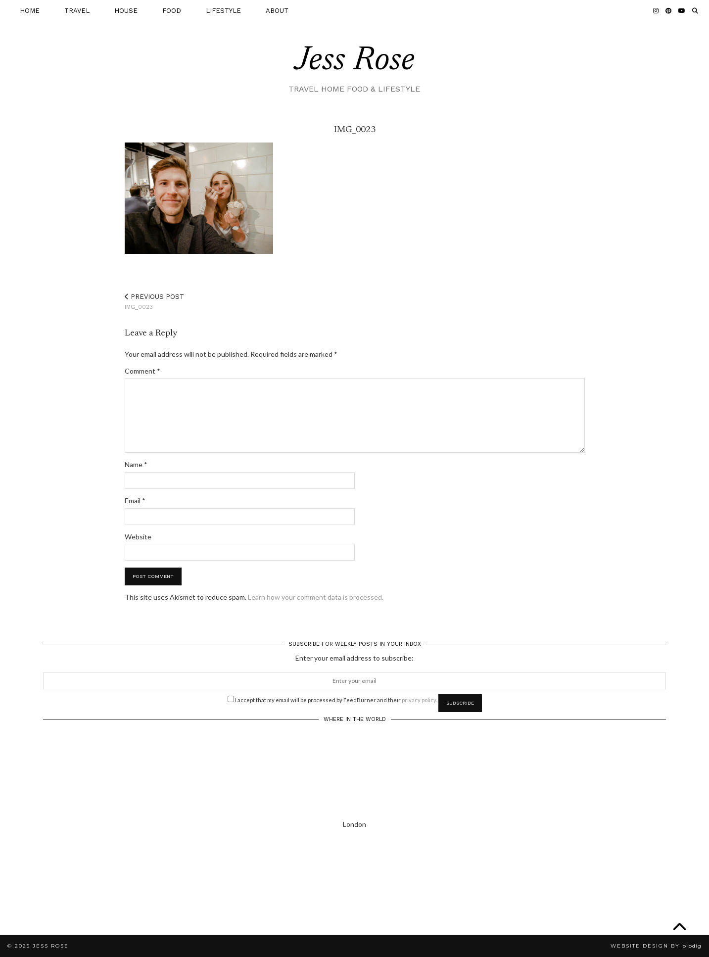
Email (135, 500)
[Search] (695, 11)
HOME (30, 10)
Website (138, 536)
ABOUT (277, 10)
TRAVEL (77, 10)
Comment (142, 371)
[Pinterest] (668, 11)
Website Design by (656, 946)
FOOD (171, 10)
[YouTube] (681, 11)
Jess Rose (355, 61)
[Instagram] (656, 11)
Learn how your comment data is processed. (315, 597)
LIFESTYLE (223, 10)
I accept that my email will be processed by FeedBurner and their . (332, 699)
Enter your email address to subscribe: (354, 658)
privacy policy (419, 700)
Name (136, 464)
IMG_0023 (154, 301)
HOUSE (126, 10)
